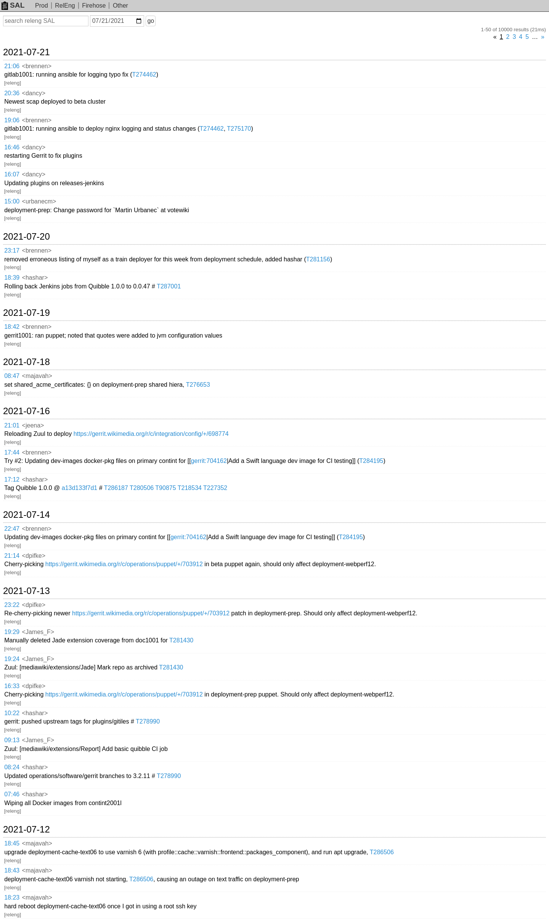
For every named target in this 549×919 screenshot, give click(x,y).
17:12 (11, 479)
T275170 (239, 128)
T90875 (165, 488)
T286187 (116, 488)
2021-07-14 (26, 515)
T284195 (371, 461)
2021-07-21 (26, 52)
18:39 (11, 277)
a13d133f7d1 (79, 488)
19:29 (11, 632)
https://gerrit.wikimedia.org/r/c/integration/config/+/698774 (151, 434)
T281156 (318, 259)
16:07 (11, 174)
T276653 (198, 384)
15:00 (11, 201)
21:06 (11, 66)
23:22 (11, 605)
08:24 (11, 767)
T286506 (382, 852)
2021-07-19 (26, 313)
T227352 (215, 488)
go (150, 21)
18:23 (11, 897)
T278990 (148, 721)
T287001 (169, 286)
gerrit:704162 (209, 461)
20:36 (11, 93)
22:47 (11, 528)
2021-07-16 (26, 411)
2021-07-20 (26, 237)
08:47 (11, 376)
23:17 (11, 250)
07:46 (11, 794)
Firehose (94, 5)
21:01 (11, 425)
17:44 (11, 452)
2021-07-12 (26, 829)
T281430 (181, 640)
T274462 (144, 74)
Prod (41, 5)
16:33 (11, 686)
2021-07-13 (26, 591)
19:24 (11, 659)
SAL (13, 5)
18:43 (11, 870)
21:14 (11, 555)
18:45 (11, 843)
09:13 (11, 740)
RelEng (65, 5)
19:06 (11, 120)
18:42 (11, 326)
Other (120, 5)
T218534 (190, 488)
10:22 (11, 713)
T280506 (142, 488)
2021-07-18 (26, 362)
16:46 (11, 147)
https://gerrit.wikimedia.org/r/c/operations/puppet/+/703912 (124, 564)
